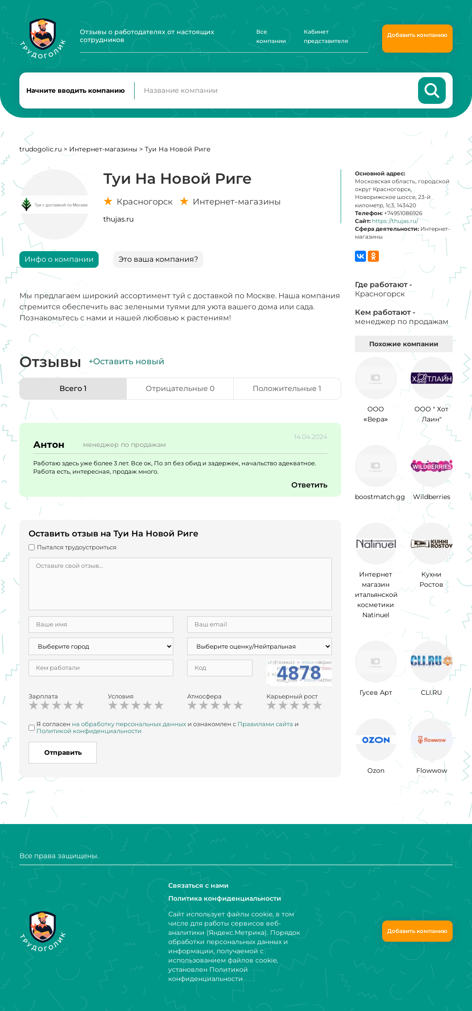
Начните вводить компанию (75, 90)
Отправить (63, 752)
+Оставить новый (126, 361)
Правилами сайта (265, 724)
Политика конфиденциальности (224, 898)
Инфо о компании (59, 259)
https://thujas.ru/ (395, 220)
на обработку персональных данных (129, 724)
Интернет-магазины (103, 149)
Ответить (309, 485)
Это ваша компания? (158, 259)
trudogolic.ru (40, 149)
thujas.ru (118, 219)
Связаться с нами (198, 885)
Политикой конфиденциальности (89, 730)
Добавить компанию (417, 34)
